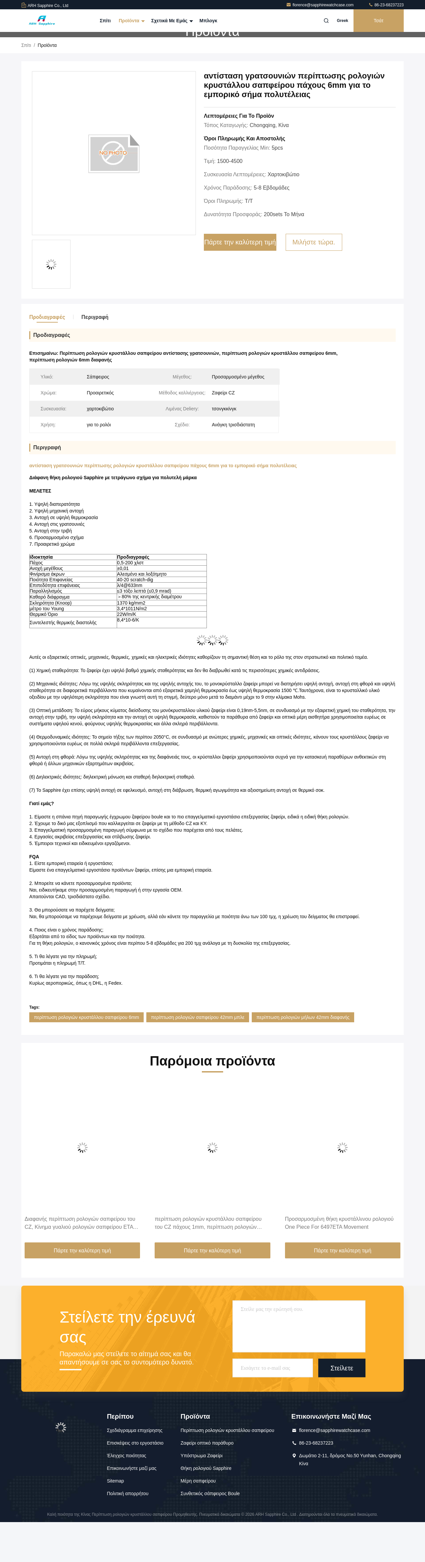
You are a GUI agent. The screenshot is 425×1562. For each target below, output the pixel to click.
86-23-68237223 (386, 5)
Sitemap (115, 1520)
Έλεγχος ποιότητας (126, 1495)
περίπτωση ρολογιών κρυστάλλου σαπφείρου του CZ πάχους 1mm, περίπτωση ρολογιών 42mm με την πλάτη (208, 1263)
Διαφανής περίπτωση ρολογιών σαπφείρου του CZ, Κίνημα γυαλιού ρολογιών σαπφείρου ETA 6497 (80, 1263)
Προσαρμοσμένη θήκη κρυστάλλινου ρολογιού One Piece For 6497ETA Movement (339, 1263)
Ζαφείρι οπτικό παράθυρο (207, 1483)
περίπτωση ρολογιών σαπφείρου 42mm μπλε (197, 1057)
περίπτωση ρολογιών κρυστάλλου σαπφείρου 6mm (86, 1057)
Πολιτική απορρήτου (127, 1533)
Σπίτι (105, 20)
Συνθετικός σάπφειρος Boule (210, 1533)
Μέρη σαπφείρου (198, 1520)
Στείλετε (342, 1407)
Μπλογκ (208, 20)
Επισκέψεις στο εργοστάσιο (135, 1483)
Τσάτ (378, 20)
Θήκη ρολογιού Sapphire (206, 1508)
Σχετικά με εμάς (171, 20)
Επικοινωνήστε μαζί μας (131, 1508)
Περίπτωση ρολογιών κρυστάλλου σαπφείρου (227, 1470)
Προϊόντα (131, 20)
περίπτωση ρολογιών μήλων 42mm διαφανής (303, 1057)
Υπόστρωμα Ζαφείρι (201, 1495)
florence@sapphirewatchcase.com (320, 5)
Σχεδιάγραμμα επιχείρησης (134, 1470)
